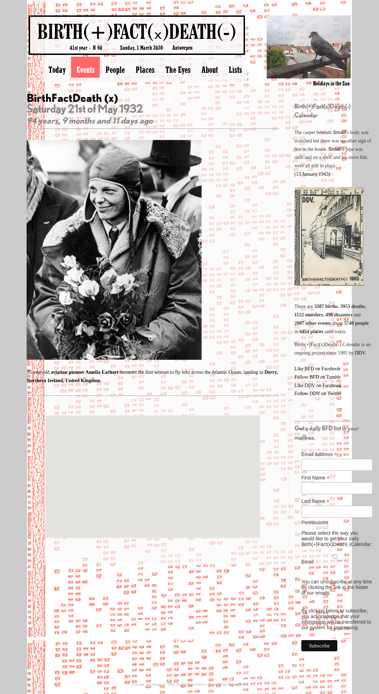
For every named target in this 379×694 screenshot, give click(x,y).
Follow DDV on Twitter (317, 393)
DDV (360, 353)
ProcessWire (237, 684)
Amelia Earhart (102, 372)
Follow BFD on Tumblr (317, 377)
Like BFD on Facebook (317, 368)
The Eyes (177, 69)
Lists (235, 69)
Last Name (315, 501)
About (209, 69)
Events (85, 69)
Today (56, 69)
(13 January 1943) (312, 174)
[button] (152, 470)
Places (144, 69)
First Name (315, 478)
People (115, 69)
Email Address (319, 454)
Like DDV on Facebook (318, 385)
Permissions (314, 522)
